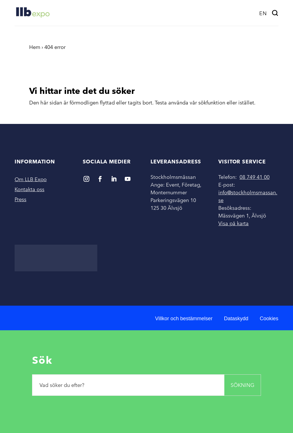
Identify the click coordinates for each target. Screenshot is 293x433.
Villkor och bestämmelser (184, 318)
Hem (34, 47)
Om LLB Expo (31, 179)
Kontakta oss (29, 189)
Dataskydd (236, 318)
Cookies (269, 318)
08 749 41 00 (254, 177)
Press (20, 199)
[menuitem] (263, 13)
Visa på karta (233, 223)
